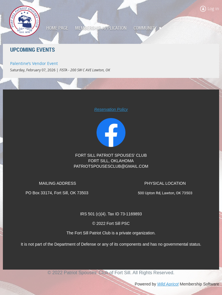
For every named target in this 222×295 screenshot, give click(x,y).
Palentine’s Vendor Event (34, 63)
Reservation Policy (111, 109)
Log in (213, 8)
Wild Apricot (168, 284)
